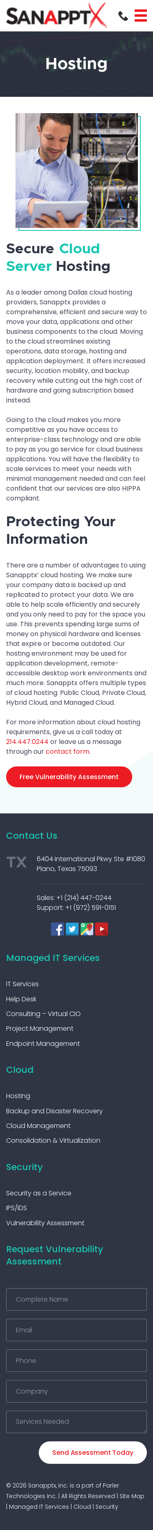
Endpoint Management (43, 1043)
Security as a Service (38, 1193)
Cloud (19, 1069)
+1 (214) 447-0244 (83, 897)
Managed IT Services (53, 958)
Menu (141, 15)
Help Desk (21, 999)
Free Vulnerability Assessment (69, 777)
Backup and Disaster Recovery (54, 1111)
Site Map (132, 1496)
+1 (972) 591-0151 (90, 907)
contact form (67, 751)
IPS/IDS (16, 1208)
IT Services (22, 984)
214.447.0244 (27, 741)
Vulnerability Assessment (45, 1223)
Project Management (39, 1028)
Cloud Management (38, 1125)
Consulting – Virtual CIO (43, 1014)
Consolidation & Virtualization (53, 1140)
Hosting (18, 1096)
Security (24, 1167)
